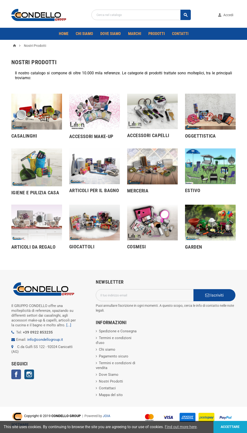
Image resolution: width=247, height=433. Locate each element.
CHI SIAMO (84, 33)
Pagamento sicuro (113, 356)
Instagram (29, 374)
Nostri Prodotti (111, 381)
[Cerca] (141, 15)
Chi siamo (107, 349)
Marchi (134, 33)
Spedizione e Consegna (118, 331)
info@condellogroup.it (45, 339)
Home (64, 33)
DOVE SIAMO (110, 33)
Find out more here (181, 427)
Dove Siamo (108, 374)
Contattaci (107, 388)
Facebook (16, 374)
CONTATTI (180, 33)
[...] (68, 325)
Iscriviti (214, 295)
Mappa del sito (111, 395)
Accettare (230, 427)
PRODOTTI (156, 33)
